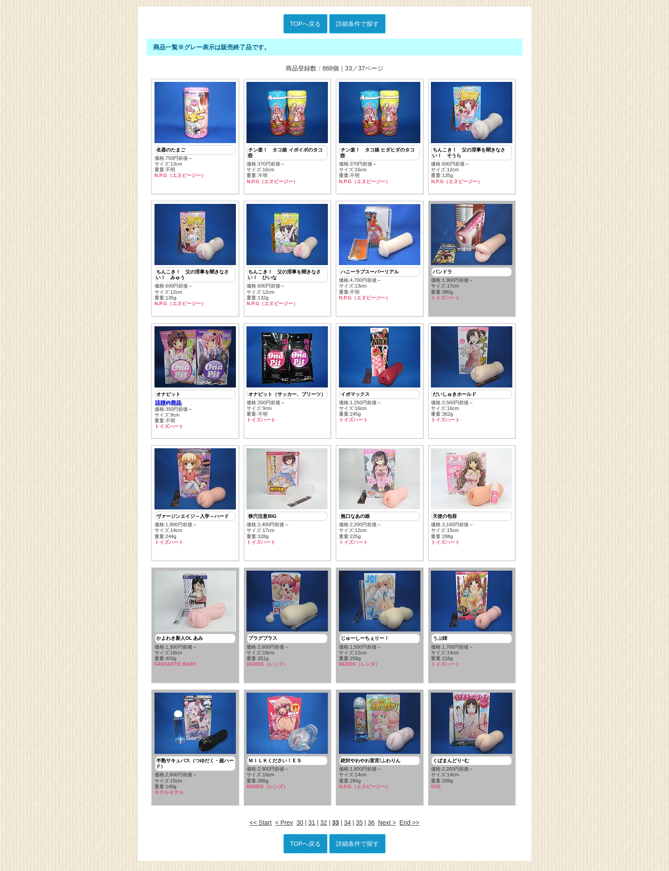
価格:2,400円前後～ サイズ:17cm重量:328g (287, 498)
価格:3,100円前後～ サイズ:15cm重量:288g (471, 498)
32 (323, 826)
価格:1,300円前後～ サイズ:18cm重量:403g (195, 621)
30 (300, 826)
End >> (409, 826)
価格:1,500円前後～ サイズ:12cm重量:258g (379, 621)
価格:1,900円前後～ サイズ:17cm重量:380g (471, 253)
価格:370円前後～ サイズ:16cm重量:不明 (287, 133)
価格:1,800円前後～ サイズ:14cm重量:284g (379, 744)
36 (371, 826)
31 (312, 826)
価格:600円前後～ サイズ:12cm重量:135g (471, 133)
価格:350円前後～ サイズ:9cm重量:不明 (195, 379)
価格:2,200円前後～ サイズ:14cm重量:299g (471, 744)
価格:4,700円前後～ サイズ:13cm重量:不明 (379, 253)
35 (359, 826)
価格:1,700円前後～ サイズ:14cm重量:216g (471, 621)
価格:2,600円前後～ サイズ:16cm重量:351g (287, 621)
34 (347, 826)
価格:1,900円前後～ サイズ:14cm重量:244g (195, 498)
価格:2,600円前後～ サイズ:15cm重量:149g (195, 747)
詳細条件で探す (357, 23)
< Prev (284, 826)
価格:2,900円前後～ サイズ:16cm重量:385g (287, 744)
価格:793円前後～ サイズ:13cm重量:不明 (195, 130)
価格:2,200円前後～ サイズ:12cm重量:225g (379, 498)
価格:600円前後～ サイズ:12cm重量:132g (287, 256)
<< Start (261, 826)
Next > (387, 826)
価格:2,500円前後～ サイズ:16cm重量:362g (471, 375)
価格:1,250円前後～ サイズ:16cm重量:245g (379, 375)
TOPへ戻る (305, 23)
